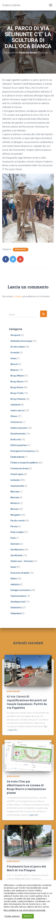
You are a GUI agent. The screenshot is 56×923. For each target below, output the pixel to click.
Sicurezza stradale (19, 573)
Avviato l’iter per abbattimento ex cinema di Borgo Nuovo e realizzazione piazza (26, 787)
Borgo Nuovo (20, 249)
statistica (14, 584)
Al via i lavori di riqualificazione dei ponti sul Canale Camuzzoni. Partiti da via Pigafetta (27, 702)
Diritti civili (15, 439)
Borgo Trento (17, 393)
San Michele (16, 555)
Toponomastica (18, 596)
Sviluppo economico (20, 590)
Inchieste (14, 480)
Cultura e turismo (18, 428)
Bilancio (14, 370)
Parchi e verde (17, 520)
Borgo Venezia (17, 399)
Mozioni (14, 509)
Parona (14, 526)
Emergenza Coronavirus (22, 451)
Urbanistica (16, 607)
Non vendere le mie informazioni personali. (25, 910)
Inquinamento (17, 486)
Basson (14, 364)
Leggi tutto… (13, 730)
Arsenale (14, 352)
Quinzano (15, 544)
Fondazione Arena (19, 468)
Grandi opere (16, 474)
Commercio (16, 422)
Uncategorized (17, 601)
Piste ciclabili (17, 532)
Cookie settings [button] (12, 916)
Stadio (13, 578)
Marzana (14, 491)
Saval (13, 567)
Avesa (13, 358)
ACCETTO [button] (28, 916)
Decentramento (18, 433)
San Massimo (17, 549)
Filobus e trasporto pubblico (24, 462)
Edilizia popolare (18, 445)
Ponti (13, 538)
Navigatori (15, 515)
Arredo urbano (17, 347)
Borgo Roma (16, 387)
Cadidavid (15, 404)
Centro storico (17, 410)
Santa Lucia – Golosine (21, 561)
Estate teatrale (17, 457)
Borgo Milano (17, 375)
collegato (17, 296)
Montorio (15, 503)
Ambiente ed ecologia (21, 341)
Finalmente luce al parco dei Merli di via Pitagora (26, 868)
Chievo (13, 416)
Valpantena (15, 613)
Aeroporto (15, 335)
